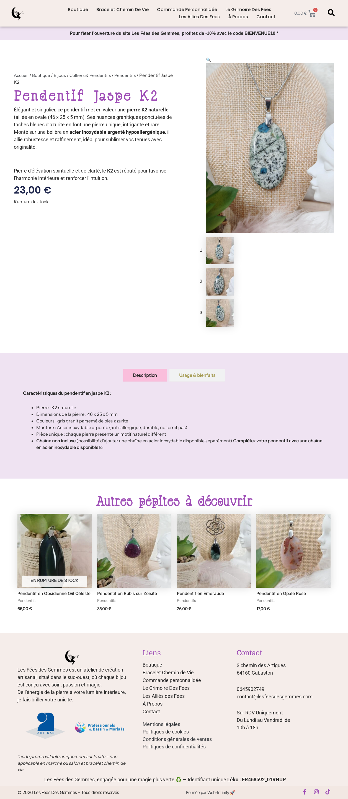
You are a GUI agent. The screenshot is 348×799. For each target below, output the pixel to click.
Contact (265, 17)
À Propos (238, 17)
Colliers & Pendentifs (92, 75)
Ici (101, 447)
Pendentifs (129, 75)
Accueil (21, 75)
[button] (209, 59)
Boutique (78, 9)
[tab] (145, 375)
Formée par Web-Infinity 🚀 (209, 792)
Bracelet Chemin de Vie (122, 9)
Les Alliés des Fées (199, 17)
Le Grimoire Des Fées (248, 9)
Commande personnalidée (187, 9)
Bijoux (61, 75)
